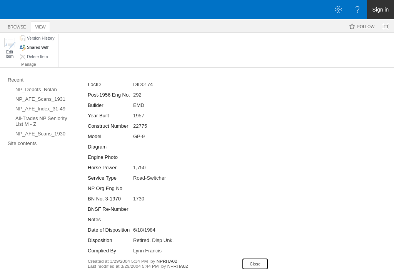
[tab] (16, 25)
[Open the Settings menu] (338, 9)
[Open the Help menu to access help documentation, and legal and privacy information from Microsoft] (357, 9)
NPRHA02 (167, 261)
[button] (10, 48)
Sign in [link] (380, 10)
